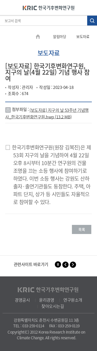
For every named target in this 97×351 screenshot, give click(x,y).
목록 (81, 229)
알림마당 (59, 36)
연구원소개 (72, 300)
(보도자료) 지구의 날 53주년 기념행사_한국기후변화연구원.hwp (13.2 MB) (47, 113)
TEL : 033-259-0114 (28, 326)
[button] (65, 265)
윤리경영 (46, 300)
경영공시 (22, 300)
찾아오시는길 (52, 306)
